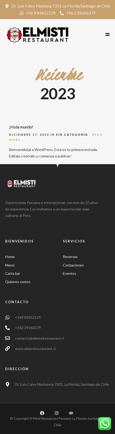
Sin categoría (72, 134)
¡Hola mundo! (21, 126)
